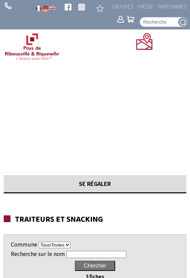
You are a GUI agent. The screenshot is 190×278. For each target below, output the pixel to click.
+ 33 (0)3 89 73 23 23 (8, 5)
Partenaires (172, 6)
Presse (145, 6)
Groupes (122, 6)
